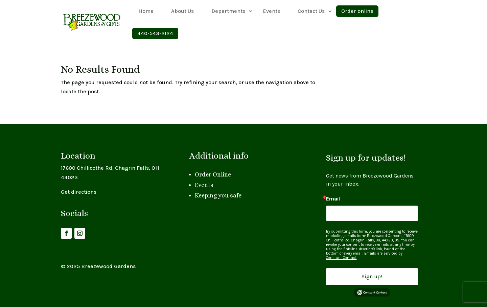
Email (333, 199)
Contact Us (311, 11)
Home (146, 11)
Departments (228, 11)
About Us (182, 11)
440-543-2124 (155, 33)
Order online (357, 11)
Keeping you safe (218, 195)
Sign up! (372, 276)
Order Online (213, 174)
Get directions (78, 192)
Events (271, 11)
